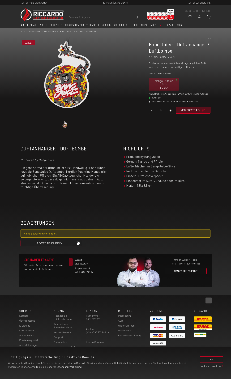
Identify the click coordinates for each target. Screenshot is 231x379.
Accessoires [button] (120, 25)
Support (58, 337)
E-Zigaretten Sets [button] (37, 25)
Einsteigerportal (28, 340)
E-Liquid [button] (134, 25)
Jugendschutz (27, 335)
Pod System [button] (56, 25)
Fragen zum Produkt (185, 271)
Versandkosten (172, 94)
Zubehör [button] (106, 25)
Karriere (206, 11)
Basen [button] (153, 25)
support (197, 11)
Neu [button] (23, 25)
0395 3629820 (93, 318)
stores (188, 11)
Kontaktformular (95, 342)
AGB (120, 320)
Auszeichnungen (28, 345)
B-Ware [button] (170, 25)
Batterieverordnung (129, 335)
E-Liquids (24, 325)
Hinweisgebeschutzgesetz (69, 346)
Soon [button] (179, 25)
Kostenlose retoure (199, 2)
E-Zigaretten (26, 330)
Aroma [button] (144, 25)
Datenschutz (125, 330)
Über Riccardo (27, 320)
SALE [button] (161, 25)
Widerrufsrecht (127, 325)
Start (23, 31)
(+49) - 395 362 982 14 (97, 332)
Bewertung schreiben (58, 243)
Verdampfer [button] (92, 25)
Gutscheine (60, 342)
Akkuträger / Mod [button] (74, 25)
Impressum (124, 315)
